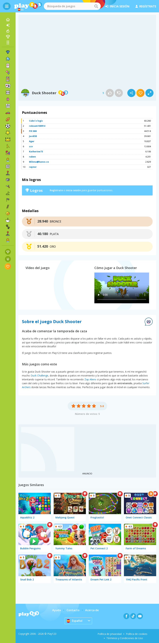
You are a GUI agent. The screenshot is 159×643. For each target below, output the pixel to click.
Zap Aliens (90, 379)
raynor (33, 166)
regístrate (145, 6)
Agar (31, 141)
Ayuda (56, 610)
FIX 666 (33, 131)
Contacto (73, 610)
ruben (32, 156)
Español (74, 621)
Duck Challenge (39, 375)
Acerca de (92, 610)
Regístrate (56, 190)
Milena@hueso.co (39, 161)
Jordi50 (33, 136)
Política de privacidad (110, 634)
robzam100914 (37, 125)
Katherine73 (36, 151)
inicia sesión (117, 6)
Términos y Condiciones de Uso (124, 638)
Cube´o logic (36, 120)
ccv (31, 146)
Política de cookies (136, 634)
